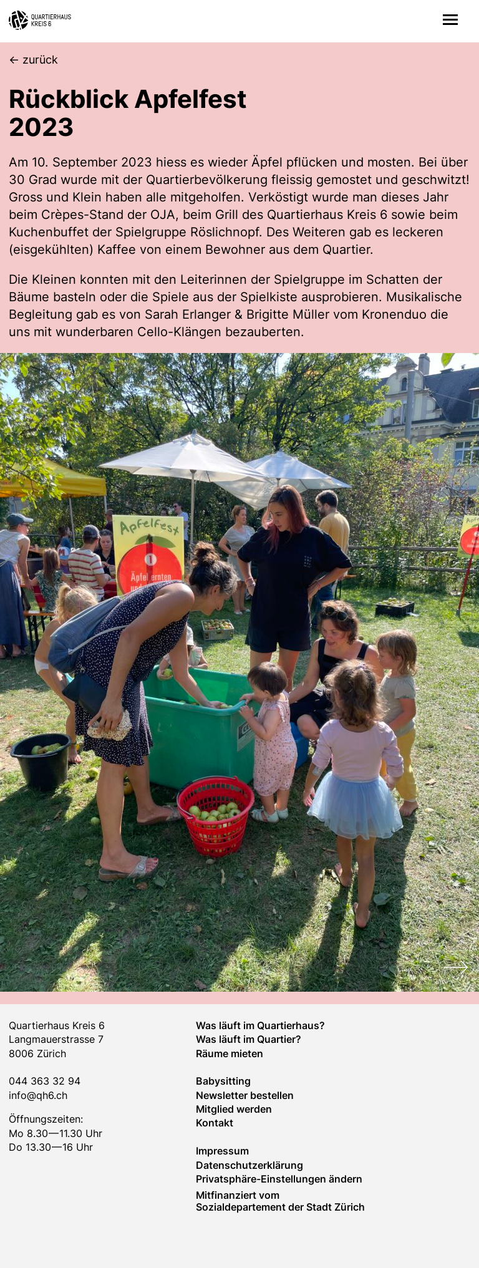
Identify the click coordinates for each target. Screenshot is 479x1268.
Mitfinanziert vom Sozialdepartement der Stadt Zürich (280, 1200)
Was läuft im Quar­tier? (248, 1039)
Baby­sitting (223, 1081)
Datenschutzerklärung (249, 1165)
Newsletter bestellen (245, 1095)
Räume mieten (229, 1053)
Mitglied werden (234, 1109)
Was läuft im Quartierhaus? (260, 1025)
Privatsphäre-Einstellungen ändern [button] (279, 1179)
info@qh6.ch (38, 1095)
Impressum (222, 1151)
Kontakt (214, 1122)
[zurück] (33, 60)
